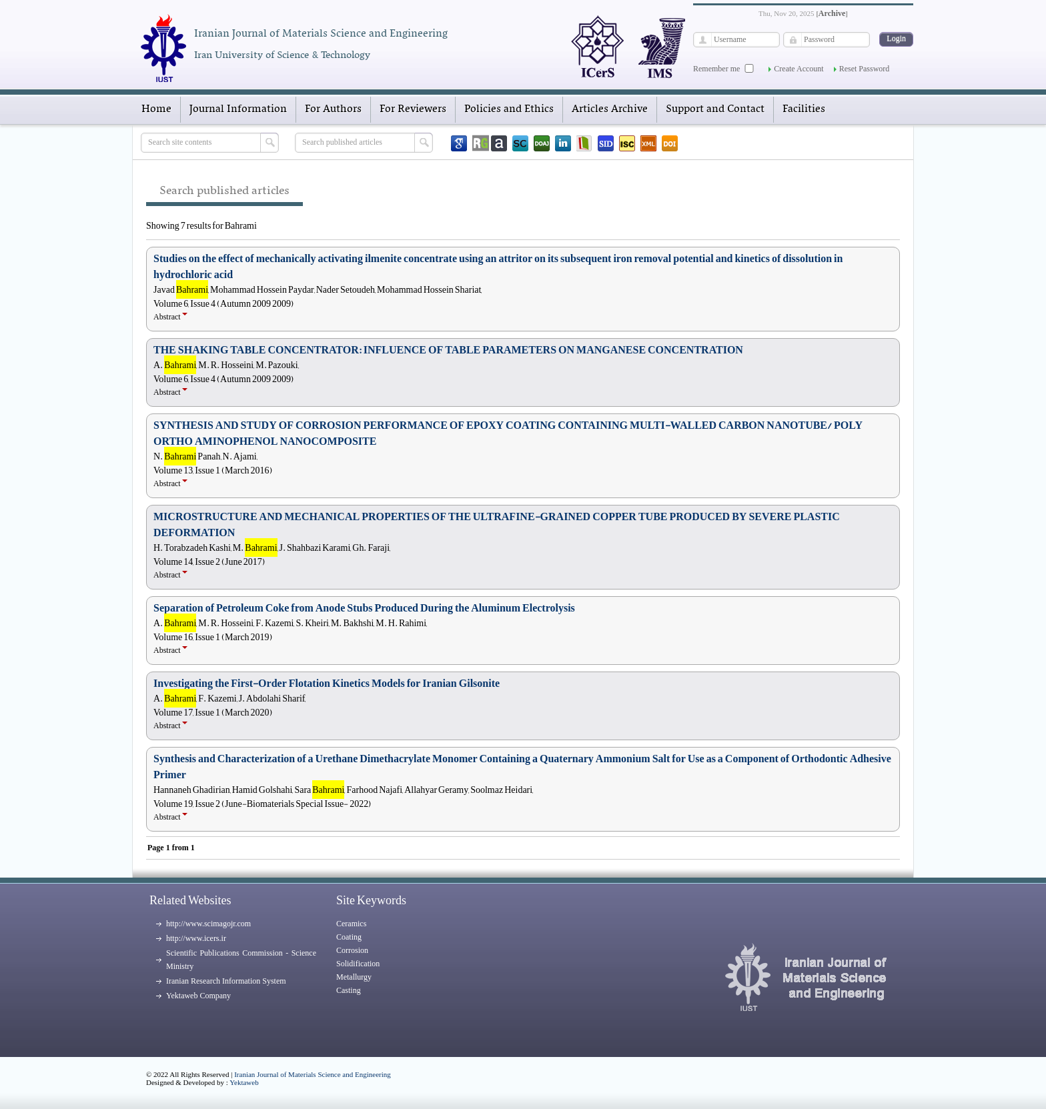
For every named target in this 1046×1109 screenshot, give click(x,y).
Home (156, 109)
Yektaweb (244, 1082)
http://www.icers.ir (196, 938)
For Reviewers (413, 109)
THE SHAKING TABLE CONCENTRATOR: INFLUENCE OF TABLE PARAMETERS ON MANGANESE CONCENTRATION (448, 350)
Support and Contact (715, 109)
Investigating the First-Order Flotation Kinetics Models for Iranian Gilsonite (326, 683)
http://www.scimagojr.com (208, 923)
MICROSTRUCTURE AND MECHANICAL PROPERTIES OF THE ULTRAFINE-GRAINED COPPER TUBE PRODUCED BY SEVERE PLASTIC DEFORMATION (496, 524)
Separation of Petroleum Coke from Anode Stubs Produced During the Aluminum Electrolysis (364, 608)
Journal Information (238, 109)
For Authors (333, 109)
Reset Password (864, 68)
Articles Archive (610, 109)
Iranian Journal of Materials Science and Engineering (312, 1074)
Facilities (803, 109)
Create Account (798, 68)
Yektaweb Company (198, 995)
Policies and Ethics (509, 109)
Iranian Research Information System (226, 981)
